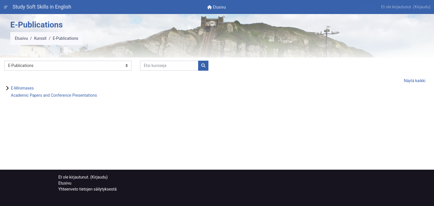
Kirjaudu (422, 7)
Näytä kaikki (414, 80)
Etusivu (21, 38)
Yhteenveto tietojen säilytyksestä (87, 189)
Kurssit (40, 38)
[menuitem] (216, 7)
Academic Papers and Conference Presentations (54, 95)
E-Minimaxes (22, 88)
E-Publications (65, 38)
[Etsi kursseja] (169, 66)
